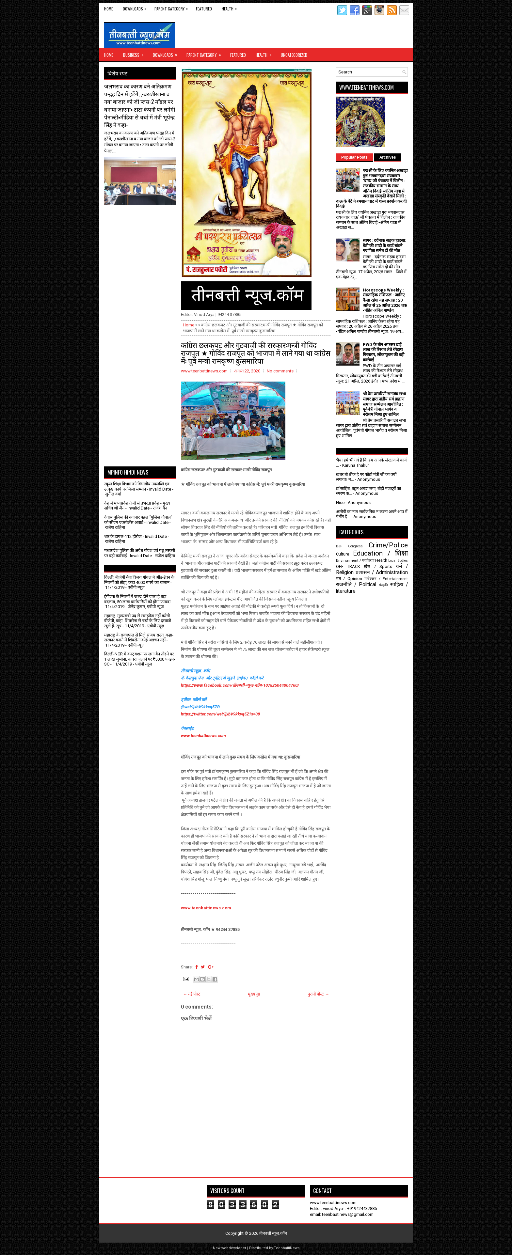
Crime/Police (388, 545)
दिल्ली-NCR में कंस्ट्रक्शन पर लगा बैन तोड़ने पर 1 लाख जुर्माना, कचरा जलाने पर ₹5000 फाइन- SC (139, 659)
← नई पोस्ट (191, 994)
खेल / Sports (378, 566)
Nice (340, 502)
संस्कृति (383, 585)
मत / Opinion (349, 578)
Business (135, 53)
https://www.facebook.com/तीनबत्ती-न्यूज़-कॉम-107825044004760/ (240, 685)
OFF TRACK (348, 566)
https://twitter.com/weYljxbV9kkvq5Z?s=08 (220, 714)
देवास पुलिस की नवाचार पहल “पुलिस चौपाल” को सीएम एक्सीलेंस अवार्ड (138, 520)
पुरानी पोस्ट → (318, 994)
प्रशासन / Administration (382, 572)
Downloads (136, 7)
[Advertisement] (142, 221)
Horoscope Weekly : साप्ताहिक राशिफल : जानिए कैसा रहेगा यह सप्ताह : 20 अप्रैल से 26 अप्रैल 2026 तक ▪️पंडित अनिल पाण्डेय (385, 300)
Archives (387, 157)
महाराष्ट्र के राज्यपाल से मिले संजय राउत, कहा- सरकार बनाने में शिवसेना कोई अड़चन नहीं (138, 638)
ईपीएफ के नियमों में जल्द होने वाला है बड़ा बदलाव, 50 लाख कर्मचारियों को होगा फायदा (137, 599)
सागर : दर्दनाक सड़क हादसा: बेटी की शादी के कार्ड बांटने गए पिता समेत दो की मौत (384, 245)
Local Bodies (398, 560)
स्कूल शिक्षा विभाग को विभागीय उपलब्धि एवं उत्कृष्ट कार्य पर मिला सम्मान (136, 486)
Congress (355, 546)
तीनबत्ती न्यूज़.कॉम (273, 1233)
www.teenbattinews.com (203, 735)
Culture (342, 554)
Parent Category (172, 7)
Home (108, 8)
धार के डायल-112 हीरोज (123, 536)
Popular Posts (354, 157)
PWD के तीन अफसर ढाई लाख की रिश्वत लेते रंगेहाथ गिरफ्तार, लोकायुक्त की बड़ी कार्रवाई (383, 352)
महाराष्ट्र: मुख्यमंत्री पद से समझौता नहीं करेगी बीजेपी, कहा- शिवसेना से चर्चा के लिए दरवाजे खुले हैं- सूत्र (137, 620)
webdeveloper (233, 1248)
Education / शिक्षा (380, 553)
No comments (280, 371)
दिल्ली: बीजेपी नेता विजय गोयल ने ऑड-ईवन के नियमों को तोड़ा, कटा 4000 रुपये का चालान (139, 580)
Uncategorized (294, 55)
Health (231, 7)
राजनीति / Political (356, 585)
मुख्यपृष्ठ (254, 994)
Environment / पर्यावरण (355, 560)
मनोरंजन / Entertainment (386, 578)
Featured (204, 8)
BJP (339, 546)
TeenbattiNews (286, 1248)
